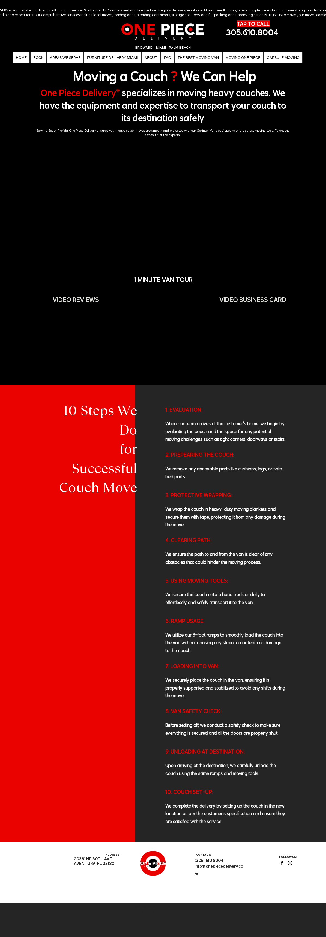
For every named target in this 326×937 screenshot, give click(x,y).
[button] (243, 57)
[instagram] (290, 863)
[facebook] (282, 863)
